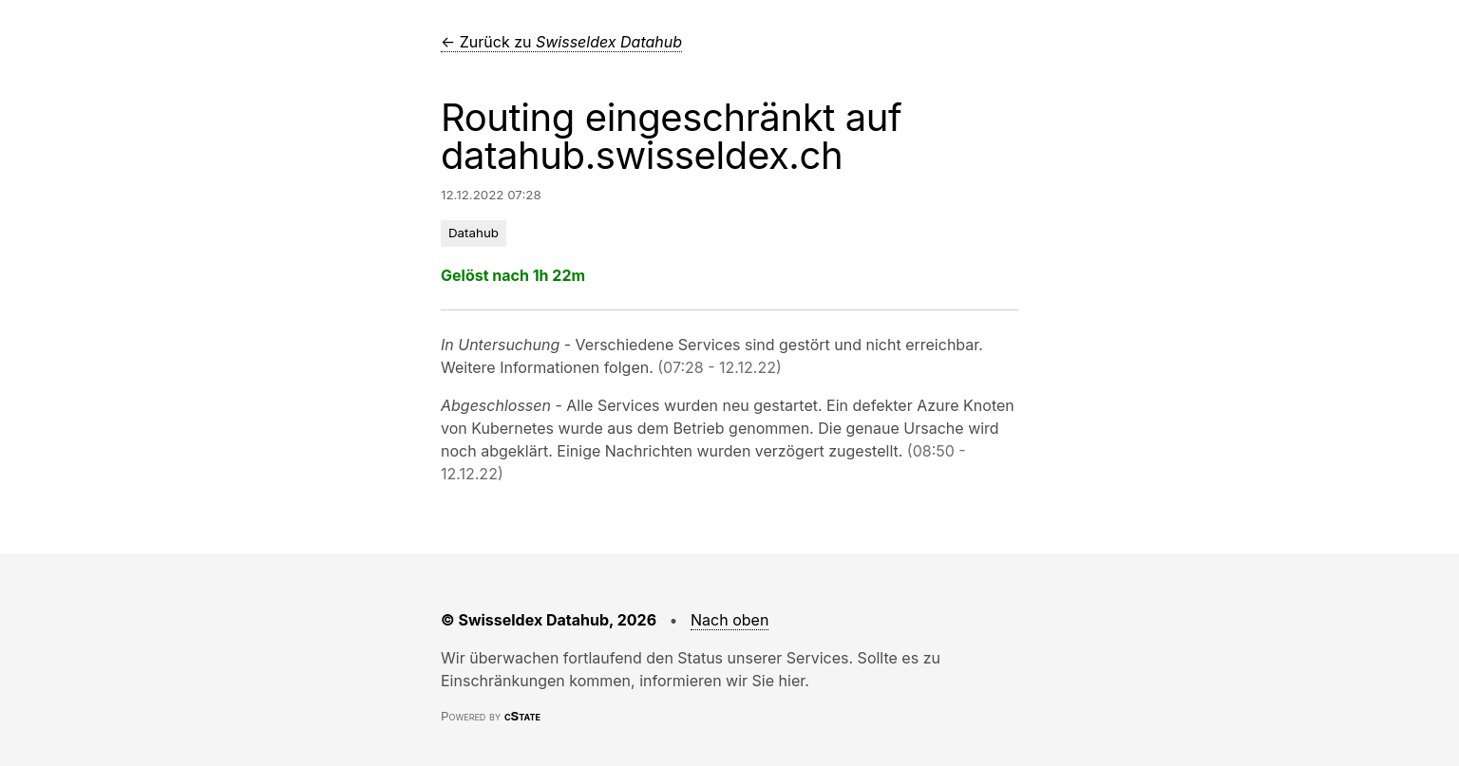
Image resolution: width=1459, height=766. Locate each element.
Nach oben (729, 619)
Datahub (473, 232)
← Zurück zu (561, 41)
